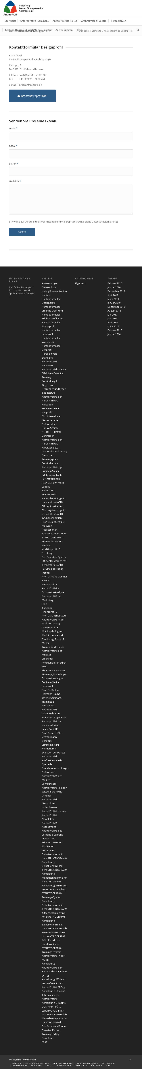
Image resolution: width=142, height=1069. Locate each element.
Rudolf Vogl (48, 490)
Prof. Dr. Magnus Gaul (54, 615)
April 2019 (113, 295)
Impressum (48, 838)
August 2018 (114, 310)
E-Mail (13, 146)
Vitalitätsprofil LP (51, 549)
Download (47, 1038)
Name (13, 128)
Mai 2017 (112, 314)
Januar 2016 (114, 334)
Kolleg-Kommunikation (54, 291)
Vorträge (47, 740)
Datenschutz (49, 287)
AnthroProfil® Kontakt (54, 811)
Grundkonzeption (52, 517)
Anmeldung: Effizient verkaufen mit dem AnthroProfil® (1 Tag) (53, 983)
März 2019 (113, 299)
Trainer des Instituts (53, 647)
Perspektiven (49, 353)
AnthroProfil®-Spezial (54, 369)
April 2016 (113, 322)
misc (44, 1041)
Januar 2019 (114, 302)
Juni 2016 (112, 318)
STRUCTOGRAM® (51, 432)
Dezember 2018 (116, 306)
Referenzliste (49, 424)
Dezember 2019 (116, 291)
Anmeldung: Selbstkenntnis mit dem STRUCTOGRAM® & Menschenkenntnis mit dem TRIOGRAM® (54, 908)
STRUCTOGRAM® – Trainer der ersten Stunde (52, 541)
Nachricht (15, 181)
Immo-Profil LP (50, 729)
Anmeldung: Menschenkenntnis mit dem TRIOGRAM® (54, 877)
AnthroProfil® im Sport (54, 787)
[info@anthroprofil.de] (32, 96)
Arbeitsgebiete (50, 447)
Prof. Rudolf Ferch (52, 760)
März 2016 (113, 326)
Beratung (47, 553)
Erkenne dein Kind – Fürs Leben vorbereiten (53, 846)
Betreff (13, 163)
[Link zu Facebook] (130, 1059)
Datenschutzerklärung (104, 221)
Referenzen (48, 772)
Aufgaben (47, 404)
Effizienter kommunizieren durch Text (54, 662)
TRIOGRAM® (49, 494)
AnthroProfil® (29, 1059)
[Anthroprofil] (23, 8)
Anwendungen (50, 283)
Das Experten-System (54, 557)
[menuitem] (10, 20)
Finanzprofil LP (50, 611)
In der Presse (49, 807)
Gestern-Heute (50, 420)
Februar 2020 (115, 283)
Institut (45, 572)
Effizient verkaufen (52, 506)
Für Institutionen (51, 478)
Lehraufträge (49, 783)
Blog (44, 604)
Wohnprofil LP (49, 584)
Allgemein (80, 283)
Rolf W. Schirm (50, 428)
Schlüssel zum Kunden (54, 533)
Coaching (47, 608)
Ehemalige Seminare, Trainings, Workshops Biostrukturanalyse (54, 674)
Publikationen (49, 529)
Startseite (47, 357)
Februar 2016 (115, 330)
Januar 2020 (114, 287)
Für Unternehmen (52, 416)
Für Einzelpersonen (53, 568)
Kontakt (46, 295)
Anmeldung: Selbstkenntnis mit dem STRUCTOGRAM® (54, 865)
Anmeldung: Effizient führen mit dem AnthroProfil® (53, 994)
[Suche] (137, 29)
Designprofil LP (50, 627)
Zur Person (48, 435)
